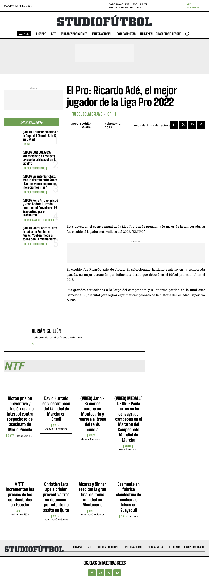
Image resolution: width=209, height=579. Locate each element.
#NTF (11, 435)
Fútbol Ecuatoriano (34, 168)
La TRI (27, 144)
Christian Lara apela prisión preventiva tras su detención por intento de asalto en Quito (56, 497)
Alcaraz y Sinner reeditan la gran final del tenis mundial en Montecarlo (92, 494)
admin (134, 516)
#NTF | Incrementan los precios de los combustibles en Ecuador (20, 494)
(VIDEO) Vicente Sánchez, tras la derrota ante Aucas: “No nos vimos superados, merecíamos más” (40, 181)
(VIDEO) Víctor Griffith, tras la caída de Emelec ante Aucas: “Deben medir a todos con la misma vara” (40, 233)
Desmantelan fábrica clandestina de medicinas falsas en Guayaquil (128, 497)
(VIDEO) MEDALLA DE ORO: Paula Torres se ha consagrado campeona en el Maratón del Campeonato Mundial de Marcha (128, 419)
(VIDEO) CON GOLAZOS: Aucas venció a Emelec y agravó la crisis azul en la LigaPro (39, 157)
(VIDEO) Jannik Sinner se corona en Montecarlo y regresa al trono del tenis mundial (92, 414)
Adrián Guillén (87, 125)
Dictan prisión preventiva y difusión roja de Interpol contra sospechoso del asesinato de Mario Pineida (20, 414)
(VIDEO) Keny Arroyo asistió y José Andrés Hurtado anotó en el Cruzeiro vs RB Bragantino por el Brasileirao (40, 207)
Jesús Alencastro (56, 428)
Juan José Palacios (56, 519)
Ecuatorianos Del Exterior (38, 220)
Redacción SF (25, 435)
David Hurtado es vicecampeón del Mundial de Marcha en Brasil (56, 409)
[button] (187, 33)
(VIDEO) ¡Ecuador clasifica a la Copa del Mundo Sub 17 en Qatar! (40, 135)
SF (109, 114)
